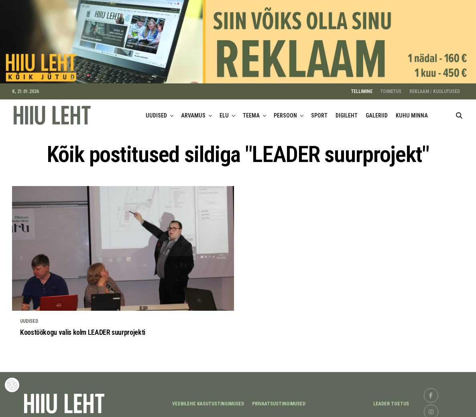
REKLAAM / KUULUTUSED (434, 88)
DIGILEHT (347, 112)
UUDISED (156, 112)
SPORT (319, 112)
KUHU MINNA (412, 112)
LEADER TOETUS (391, 401)
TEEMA (251, 112)
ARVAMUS (193, 112)
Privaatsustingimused (278, 401)
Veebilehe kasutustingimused (208, 401)
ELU (224, 112)
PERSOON (285, 112)
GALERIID (377, 112)
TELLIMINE (361, 88)
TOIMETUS (390, 88)
